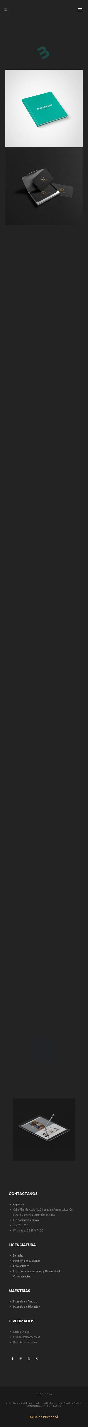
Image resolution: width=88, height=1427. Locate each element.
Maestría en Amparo (25, 1301)
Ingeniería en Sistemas (26, 1261)
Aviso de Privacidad (44, 1417)
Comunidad (34, 1405)
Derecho (18, 1255)
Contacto (54, 1405)
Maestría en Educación (26, 1307)
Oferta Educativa (19, 1402)
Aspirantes (19, 1204)
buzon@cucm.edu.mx (26, 1220)
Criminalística (21, 1266)
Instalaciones (68, 1402)
